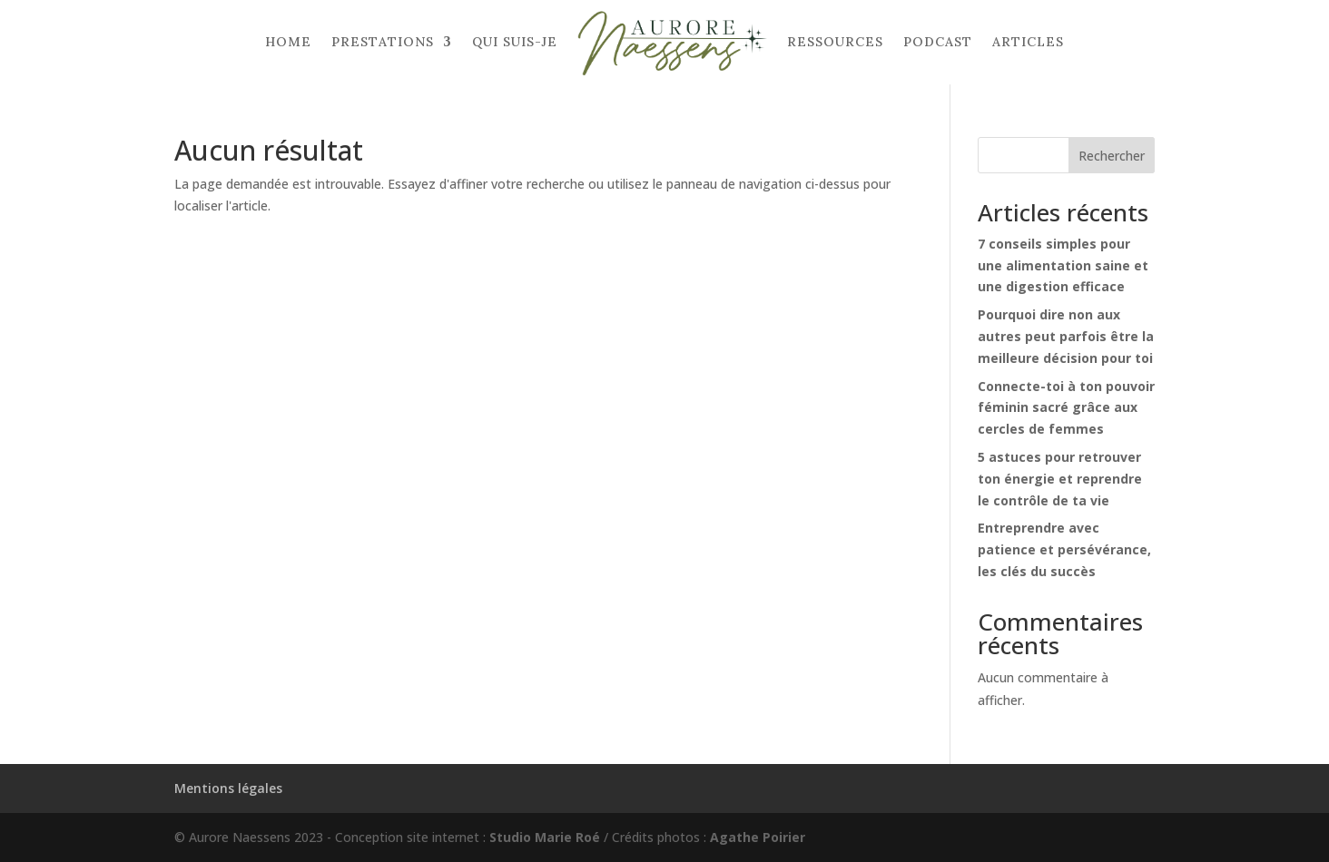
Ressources (835, 42)
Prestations (382, 42)
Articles (1028, 42)
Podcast (937, 42)
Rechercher (1111, 155)
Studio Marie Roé (544, 837)
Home (288, 42)
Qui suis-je (514, 42)
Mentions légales (228, 788)
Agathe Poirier (757, 837)
